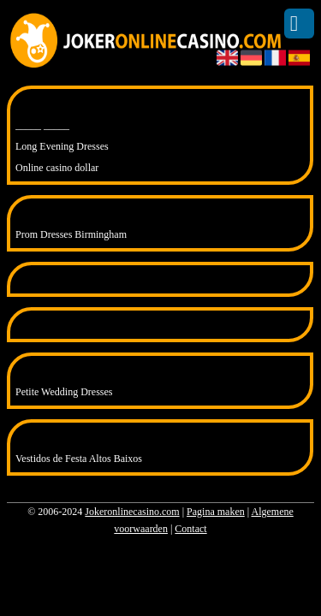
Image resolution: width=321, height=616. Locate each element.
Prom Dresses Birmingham (71, 234)
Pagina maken (216, 512)
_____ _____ (42, 125)
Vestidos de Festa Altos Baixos (78, 459)
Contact (190, 529)
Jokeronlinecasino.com (132, 512)
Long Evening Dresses (62, 146)
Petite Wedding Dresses (63, 392)
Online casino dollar (56, 168)
